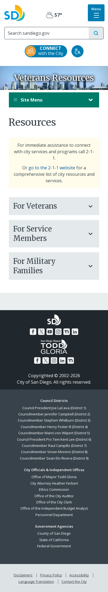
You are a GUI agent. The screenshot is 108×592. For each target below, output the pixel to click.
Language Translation (36, 581)
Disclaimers (23, 575)
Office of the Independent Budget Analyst (54, 508)
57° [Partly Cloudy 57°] (54, 14)
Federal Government (54, 546)
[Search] (47, 33)
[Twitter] (41, 331)
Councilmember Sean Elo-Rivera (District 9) (54, 458)
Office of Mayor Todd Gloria (54, 476)
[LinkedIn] (75, 331)
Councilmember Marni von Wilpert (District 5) (54, 432)
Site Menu (48, 100)
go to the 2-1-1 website (51, 168)
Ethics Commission (54, 489)
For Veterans (48, 206)
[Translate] (77, 51)
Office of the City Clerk (54, 502)
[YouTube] (49, 331)
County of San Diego (54, 533)
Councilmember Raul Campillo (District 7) (54, 445)
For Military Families (48, 266)
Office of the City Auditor (54, 495)
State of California (54, 539)
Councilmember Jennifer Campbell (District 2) (54, 414)
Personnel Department (54, 514)
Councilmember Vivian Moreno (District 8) (54, 451)
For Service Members (48, 233)
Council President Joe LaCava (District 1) (54, 407)
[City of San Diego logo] (14, 12)
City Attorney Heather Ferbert (54, 483)
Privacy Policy (51, 575)
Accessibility (79, 575)
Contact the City (74, 581)
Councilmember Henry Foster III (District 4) (54, 426)
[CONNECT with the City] (46, 51)
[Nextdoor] (66, 331)
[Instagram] (58, 331)
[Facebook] (33, 331)
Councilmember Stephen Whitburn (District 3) (54, 420)
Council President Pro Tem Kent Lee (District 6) (54, 439)
